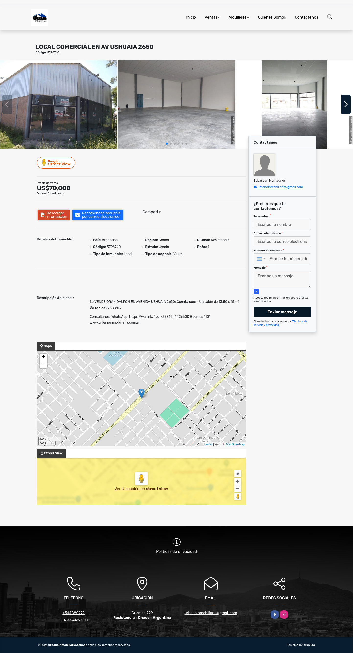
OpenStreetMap (235, 444)
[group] (58, 104)
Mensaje (260, 268)
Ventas (211, 17)
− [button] (43, 364)
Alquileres (238, 17)
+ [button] (43, 357)
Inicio (191, 17)
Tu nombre (262, 216)
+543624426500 (73, 620)
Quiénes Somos (272, 17)
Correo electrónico (268, 233)
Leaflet (208, 444)
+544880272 (73, 613)
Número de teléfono (269, 250)
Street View (56, 162)
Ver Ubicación (127, 488)
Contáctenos (306, 17)
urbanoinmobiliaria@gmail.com (280, 187)
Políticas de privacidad (176, 551)
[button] (167, 144)
